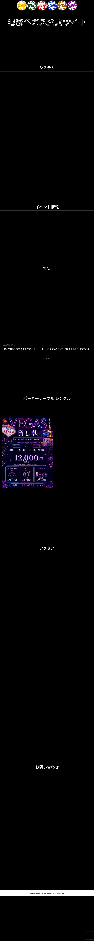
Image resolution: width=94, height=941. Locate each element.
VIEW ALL (47, 403)
